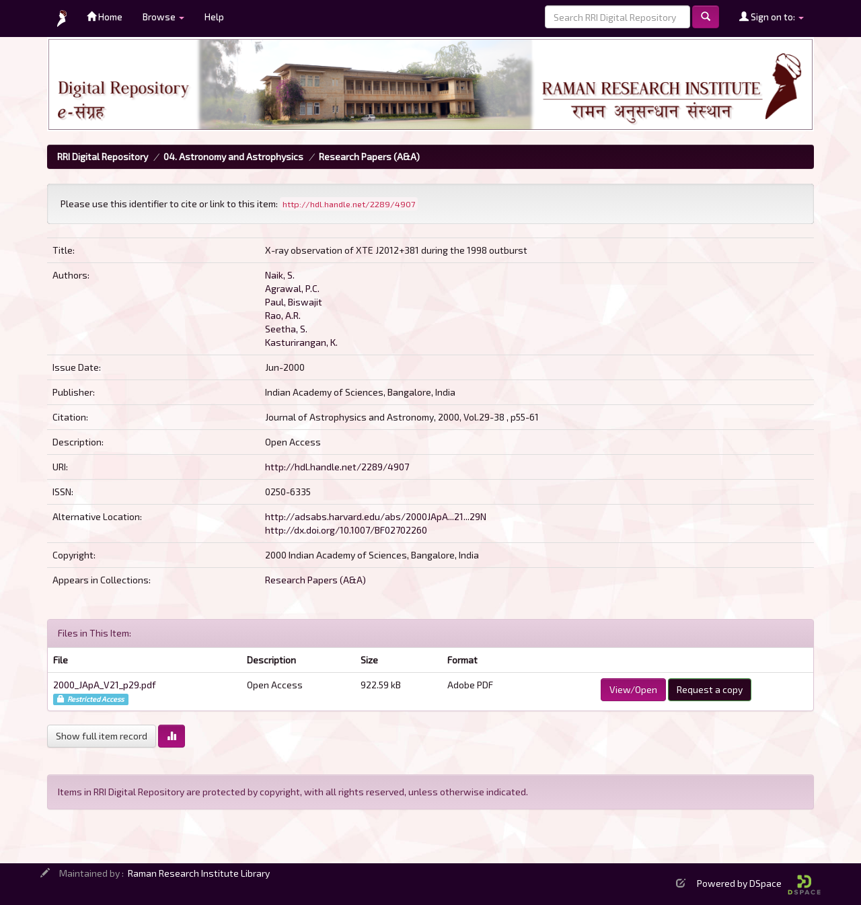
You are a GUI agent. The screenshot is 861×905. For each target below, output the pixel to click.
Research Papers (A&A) (369, 156)
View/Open (633, 689)
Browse (163, 16)
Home (104, 16)
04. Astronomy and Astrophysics (233, 156)
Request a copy (710, 689)
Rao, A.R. (283, 315)
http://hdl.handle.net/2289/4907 (337, 466)
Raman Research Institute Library (199, 873)
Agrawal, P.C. (292, 288)
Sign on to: (771, 16)
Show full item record (101, 735)
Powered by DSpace (759, 883)
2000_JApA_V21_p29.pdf (104, 684)
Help (214, 16)
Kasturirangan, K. (301, 342)
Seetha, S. (286, 328)
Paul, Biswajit (293, 301)
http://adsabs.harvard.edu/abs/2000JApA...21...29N (375, 516)
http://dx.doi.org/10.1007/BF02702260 (346, 530)
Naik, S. (280, 275)
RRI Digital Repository (102, 156)
